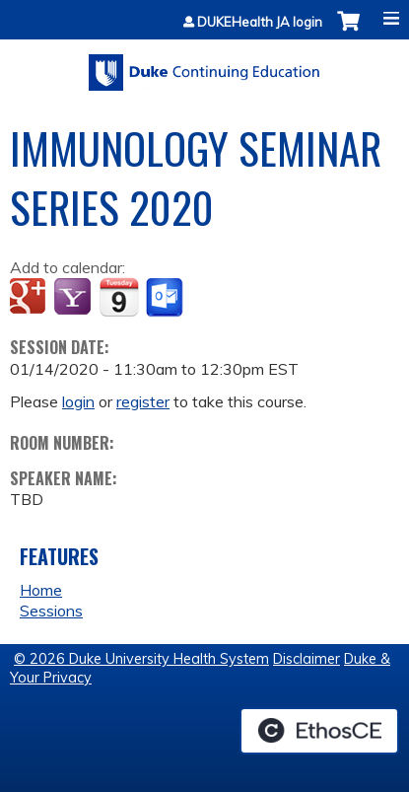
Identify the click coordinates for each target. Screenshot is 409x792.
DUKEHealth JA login (259, 22)
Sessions (51, 610)
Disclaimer (306, 659)
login (78, 401)
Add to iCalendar (119, 297)
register (143, 401)
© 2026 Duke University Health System (141, 659)
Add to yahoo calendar (74, 298)
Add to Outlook (166, 298)
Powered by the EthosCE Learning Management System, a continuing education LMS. (319, 731)
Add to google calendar (30, 298)
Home (41, 590)
